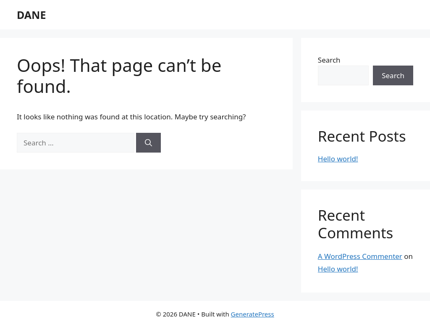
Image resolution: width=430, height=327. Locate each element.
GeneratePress (252, 314)
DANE (31, 15)
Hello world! (338, 159)
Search (329, 60)
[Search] (148, 143)
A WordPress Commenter (360, 256)
